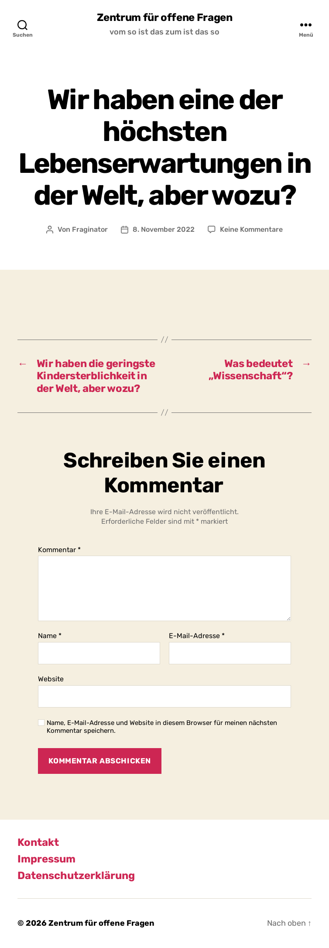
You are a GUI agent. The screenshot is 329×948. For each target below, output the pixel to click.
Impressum (46, 859)
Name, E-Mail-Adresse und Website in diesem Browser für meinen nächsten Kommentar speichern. (162, 727)
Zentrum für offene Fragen (165, 17)
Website (51, 679)
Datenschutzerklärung (76, 875)
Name (50, 636)
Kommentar (59, 550)
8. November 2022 (164, 229)
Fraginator (90, 229)
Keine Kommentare (251, 229)
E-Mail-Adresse (197, 636)
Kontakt (38, 842)
